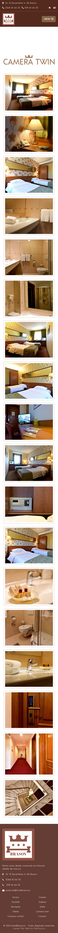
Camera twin (42, 912)
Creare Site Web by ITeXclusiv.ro (29, 928)
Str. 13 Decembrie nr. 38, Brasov (19, 3)
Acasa (16, 897)
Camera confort (16, 916)
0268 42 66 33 (11, 8)
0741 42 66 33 (30, 8)
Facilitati (16, 902)
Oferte (15, 912)
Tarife (42, 907)
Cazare (42, 897)
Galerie (42, 902)
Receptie (15, 907)
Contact (42, 916)
